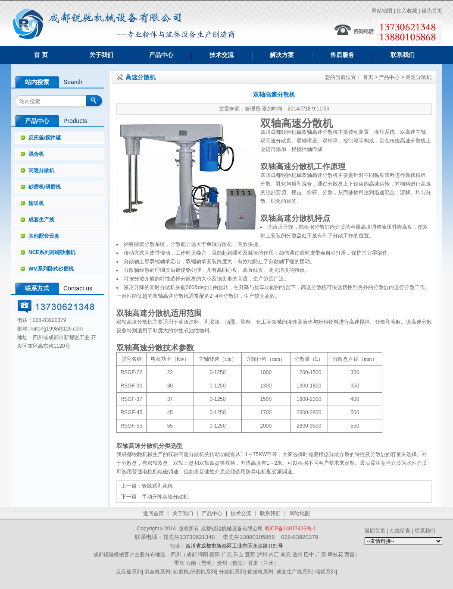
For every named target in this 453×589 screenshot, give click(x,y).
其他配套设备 (43, 236)
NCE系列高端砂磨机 (51, 252)
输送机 (36, 203)
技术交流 (221, 54)
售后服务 (342, 54)
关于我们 (101, 54)
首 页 (41, 54)
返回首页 (153, 513)
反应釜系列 (129, 572)
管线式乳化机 (157, 486)
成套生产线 (41, 220)
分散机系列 (232, 572)
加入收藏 (407, 11)
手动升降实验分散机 (165, 497)
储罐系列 (325, 572)
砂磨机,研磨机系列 (194, 572)
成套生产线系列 (294, 572)
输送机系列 (260, 572)
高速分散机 (41, 170)
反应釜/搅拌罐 (44, 138)
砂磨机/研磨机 (44, 187)
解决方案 (282, 54)
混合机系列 (157, 572)
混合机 (36, 154)
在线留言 (400, 531)
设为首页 (432, 11)
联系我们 (403, 54)
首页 (368, 77)
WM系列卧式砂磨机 (51, 269)
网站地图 (382, 11)
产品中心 (161, 54)
